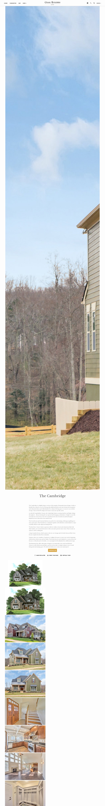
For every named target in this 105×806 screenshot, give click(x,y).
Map (20, 3)
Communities (13, 3)
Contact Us (52, 550)
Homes (5, 3)
